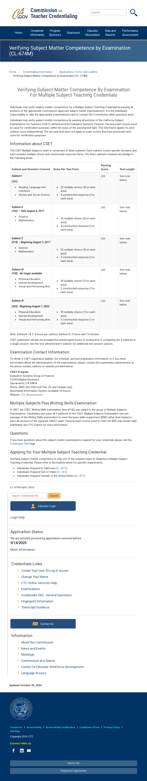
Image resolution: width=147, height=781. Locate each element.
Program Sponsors (55, 32)
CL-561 (62, 472)
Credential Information (37, 32)
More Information (22, 549)
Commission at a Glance (38, 661)
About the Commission (37, 642)
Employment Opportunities (73, 771)
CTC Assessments (32, 394)
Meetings (27, 654)
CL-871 (79, 475)
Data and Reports (110, 32)
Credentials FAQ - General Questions (46, 595)
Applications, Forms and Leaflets (78, 72)
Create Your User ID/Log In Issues (44, 570)
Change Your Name (34, 577)
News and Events (33, 648)
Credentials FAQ (19, 443)
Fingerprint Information (37, 601)
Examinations (30, 589)
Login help (17, 517)
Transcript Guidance (35, 607)
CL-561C (61, 468)
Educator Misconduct (92, 32)
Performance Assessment (130, 32)
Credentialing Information (38, 72)
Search (54, 495)
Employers (73, 32)
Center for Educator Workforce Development (52, 667)
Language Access (33, 673)
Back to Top (73, 763)
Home (18, 32)
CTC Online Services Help (39, 583)
